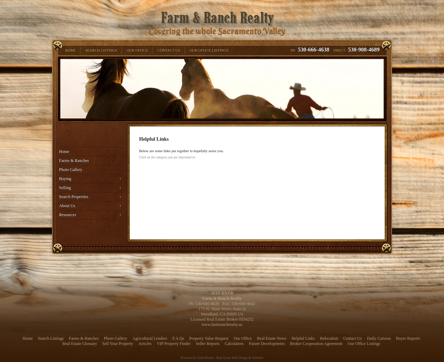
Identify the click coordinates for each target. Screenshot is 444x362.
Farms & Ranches (74, 160)
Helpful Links (303, 338)
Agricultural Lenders (150, 338)
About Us (67, 205)
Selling (65, 187)
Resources (67, 214)
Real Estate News (272, 338)
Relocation (329, 338)
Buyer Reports (408, 338)
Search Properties (73, 196)
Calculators (234, 343)
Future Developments (267, 343)
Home (64, 151)
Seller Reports (207, 343)
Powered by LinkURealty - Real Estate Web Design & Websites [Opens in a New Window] (222, 358)
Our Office (243, 338)
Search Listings (50, 338)
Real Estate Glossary (79, 343)
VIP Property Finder (174, 343)
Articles (145, 343)
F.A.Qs (178, 338)
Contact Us (352, 338)
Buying (65, 178)
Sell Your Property (117, 343)
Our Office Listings (364, 343)
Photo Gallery (70, 169)
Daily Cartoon (379, 338)
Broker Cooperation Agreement (316, 343)
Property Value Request (209, 338)
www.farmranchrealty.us (222, 324)
